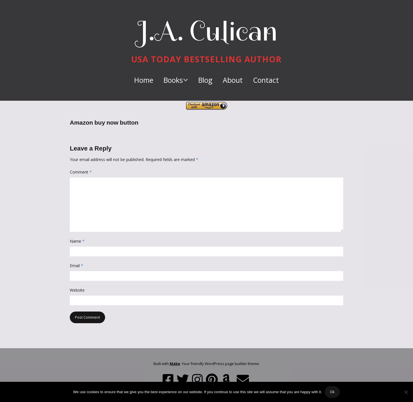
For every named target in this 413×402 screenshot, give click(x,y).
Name (77, 241)
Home (143, 80)
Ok (332, 391)
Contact (266, 80)
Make (175, 363)
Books (173, 80)
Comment (81, 172)
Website (77, 290)
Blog (205, 80)
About (233, 80)
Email (76, 265)
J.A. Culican (206, 31)
